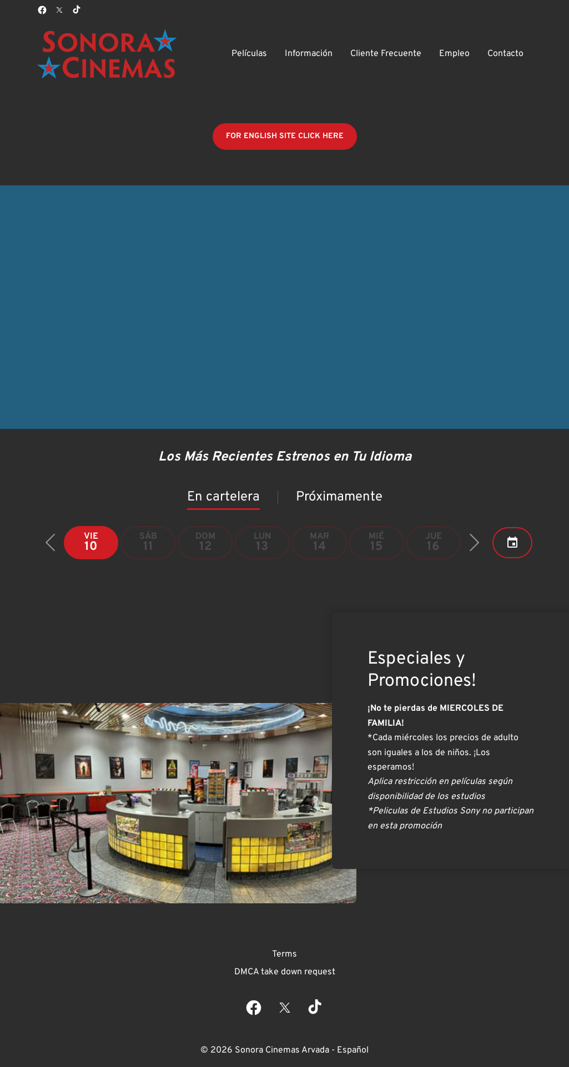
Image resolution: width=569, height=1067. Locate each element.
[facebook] (42, 10)
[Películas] (249, 54)
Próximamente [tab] (339, 497)
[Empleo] (454, 54)
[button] (50, 542)
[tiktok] (77, 10)
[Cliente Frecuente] (385, 54)
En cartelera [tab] (223, 497)
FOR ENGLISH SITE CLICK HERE (285, 136)
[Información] (309, 54)
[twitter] (59, 10)
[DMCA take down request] (284, 972)
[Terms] (284, 954)
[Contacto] (505, 54)
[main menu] (377, 54)
